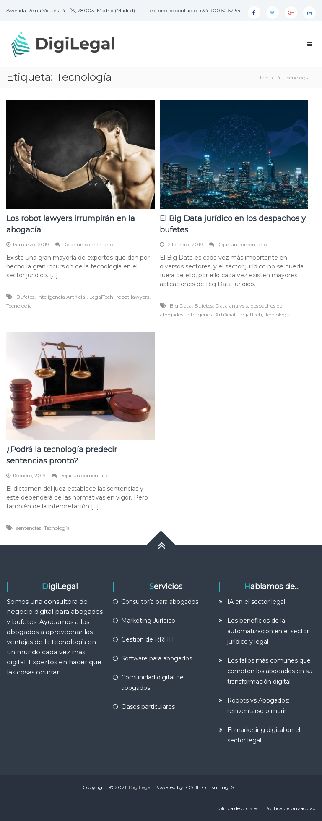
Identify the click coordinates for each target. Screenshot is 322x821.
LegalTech (101, 297)
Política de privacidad (290, 808)
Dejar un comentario (87, 244)
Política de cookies (236, 808)
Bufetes (25, 297)
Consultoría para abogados (159, 601)
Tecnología (19, 306)
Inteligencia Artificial (61, 297)
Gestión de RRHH (147, 639)
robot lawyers (132, 297)
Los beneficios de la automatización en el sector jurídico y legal (268, 631)
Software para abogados (156, 658)
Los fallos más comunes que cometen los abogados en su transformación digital (269, 671)
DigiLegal (140, 787)
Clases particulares (148, 706)
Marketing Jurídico (148, 620)
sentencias (28, 528)
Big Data (181, 306)
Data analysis (232, 306)
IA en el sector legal (256, 601)
